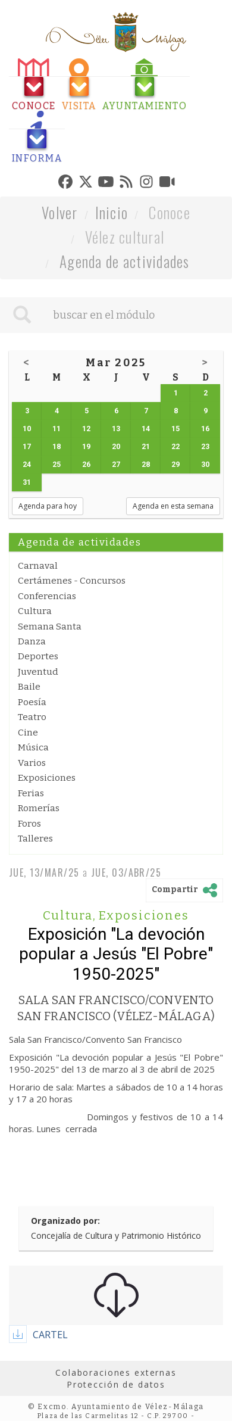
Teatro (32, 717)
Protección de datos (116, 1384)
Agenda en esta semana (173, 506)
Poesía (32, 702)
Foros (29, 823)
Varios (32, 763)
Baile (29, 686)
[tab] (34, 84)
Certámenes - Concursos (72, 580)
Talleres (35, 838)
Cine (28, 732)
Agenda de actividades (124, 261)
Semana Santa (49, 626)
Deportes (38, 656)
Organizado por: (65, 1220)
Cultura (35, 611)
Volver (60, 212)
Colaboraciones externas (116, 1372)
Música (33, 747)
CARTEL (50, 1334)
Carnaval (38, 565)
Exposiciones (47, 777)
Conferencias (47, 596)
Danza (32, 641)
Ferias (31, 793)
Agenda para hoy (47, 506)
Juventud (38, 671)
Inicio (111, 212)
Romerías (38, 808)
